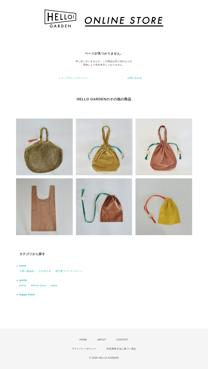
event (22, 265)
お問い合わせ (134, 78)
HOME (83, 339)
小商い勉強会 (26, 271)
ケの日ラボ (45, 271)
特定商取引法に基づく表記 (121, 348)
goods (23, 280)
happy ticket (27, 294)
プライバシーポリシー (84, 348)
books (22, 285)
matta (54, 285)
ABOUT (101, 339)
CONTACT (122, 339)
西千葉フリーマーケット (69, 271)
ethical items (38, 285)
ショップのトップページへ (73, 78)
